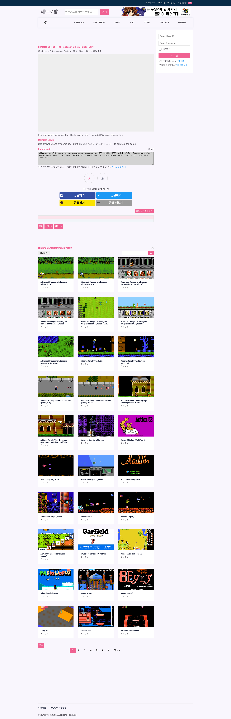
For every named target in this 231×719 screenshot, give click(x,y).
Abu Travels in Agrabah (130, 479)
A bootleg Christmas (49, 593)
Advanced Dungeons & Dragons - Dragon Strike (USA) (54, 362)
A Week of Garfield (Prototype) (94, 554)
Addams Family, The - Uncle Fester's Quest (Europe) (96, 401)
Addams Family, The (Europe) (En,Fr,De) (133, 362)
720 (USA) (45, 630)
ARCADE (164, 22)
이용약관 (42, 707)
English (152, 3)
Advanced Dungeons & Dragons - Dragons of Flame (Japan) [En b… (95, 322)
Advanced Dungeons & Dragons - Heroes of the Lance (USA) (134, 283)
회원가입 (172, 3)
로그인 (163, 3)
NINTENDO (99, 22)
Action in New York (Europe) (92, 440)
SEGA (117, 22)
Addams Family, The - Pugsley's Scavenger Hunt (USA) (134, 401)
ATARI (147, 22)
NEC (132, 22)
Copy (151, 149)
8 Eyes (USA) (86, 593)
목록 (41, 226)
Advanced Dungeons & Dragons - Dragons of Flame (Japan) (134, 322)
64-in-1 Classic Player (130, 630)
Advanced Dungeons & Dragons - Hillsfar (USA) (54, 283)
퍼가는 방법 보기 (118, 167)
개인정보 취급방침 (58, 707)
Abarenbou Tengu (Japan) (51, 517)
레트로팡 (49, 12)
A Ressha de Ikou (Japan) (131, 554)
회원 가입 (180, 62)
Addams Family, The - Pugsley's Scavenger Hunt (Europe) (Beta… (54, 441)
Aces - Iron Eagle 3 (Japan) (92, 479)
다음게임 (58, 226)
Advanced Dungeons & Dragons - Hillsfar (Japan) (94, 283)
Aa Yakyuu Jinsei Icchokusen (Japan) (53, 555)
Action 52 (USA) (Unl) (50, 479)
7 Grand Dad (86, 630)
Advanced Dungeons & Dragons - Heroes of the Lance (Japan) (54, 322)
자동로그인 (165, 49)
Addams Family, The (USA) (92, 361)
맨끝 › (117, 650)
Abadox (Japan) (127, 517)
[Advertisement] (96, 36)
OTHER (182, 22)
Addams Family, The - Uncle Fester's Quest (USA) (56, 401)
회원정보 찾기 (181, 65)
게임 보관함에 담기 (144, 211)
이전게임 (48, 226)
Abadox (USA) (87, 517)
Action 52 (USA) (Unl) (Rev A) (133, 440)
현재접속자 (183, 3)
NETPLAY (79, 22)
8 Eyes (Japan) (127, 593)
